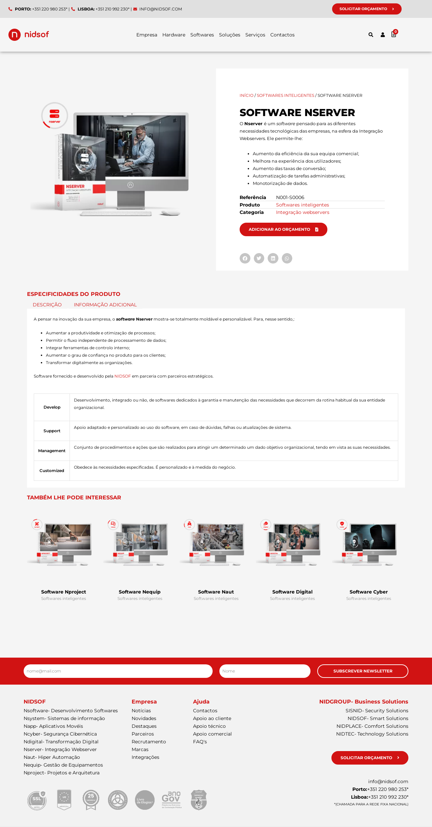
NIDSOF (122, 376)
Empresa (146, 35)
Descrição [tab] (47, 305)
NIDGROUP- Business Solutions (363, 701)
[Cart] (407, 33)
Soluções (229, 35)
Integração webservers (302, 212)
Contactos (282, 35)
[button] (371, 34)
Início (246, 95)
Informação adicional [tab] (105, 305)
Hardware (173, 35)
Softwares (202, 35)
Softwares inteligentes (285, 95)
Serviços (255, 35)
